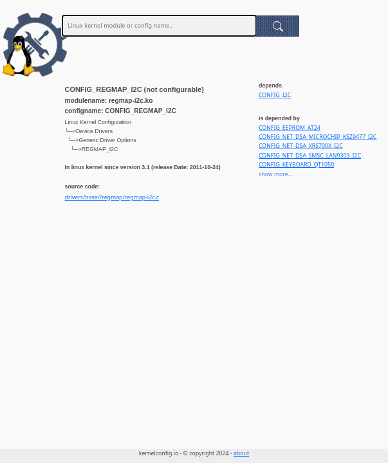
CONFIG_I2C (275, 95)
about (241, 453)
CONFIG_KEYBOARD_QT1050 (296, 164)
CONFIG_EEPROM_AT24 (289, 128)
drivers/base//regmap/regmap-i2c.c (112, 197)
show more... (276, 174)
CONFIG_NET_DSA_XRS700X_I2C (301, 146)
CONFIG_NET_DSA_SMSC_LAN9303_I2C (310, 155)
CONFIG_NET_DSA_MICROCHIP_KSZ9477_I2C (317, 137)
